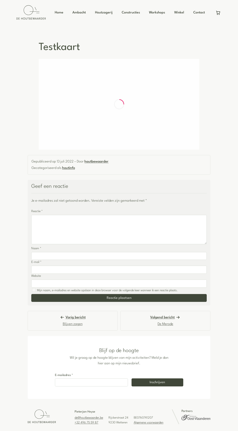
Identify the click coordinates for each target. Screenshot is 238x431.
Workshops (157, 12)
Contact (199, 12)
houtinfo (68, 168)
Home (59, 12)
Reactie (37, 211)
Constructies (131, 12)
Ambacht (79, 12)
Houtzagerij (103, 12)
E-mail (36, 262)
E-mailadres (64, 375)
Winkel (179, 12)
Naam (36, 248)
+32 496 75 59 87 (86, 422)
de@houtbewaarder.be (89, 417)
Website (36, 276)
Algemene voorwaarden (148, 422)
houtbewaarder (96, 161)
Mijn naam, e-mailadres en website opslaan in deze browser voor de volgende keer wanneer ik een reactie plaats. (107, 290)
